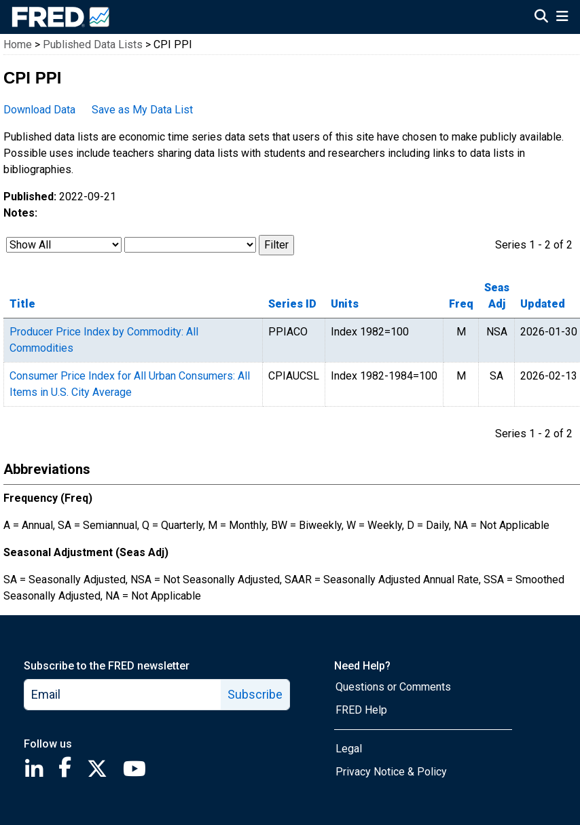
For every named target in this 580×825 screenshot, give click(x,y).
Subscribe (255, 694)
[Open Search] (541, 17)
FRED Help (361, 709)
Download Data (39, 109)
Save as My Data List (142, 109)
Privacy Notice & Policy (391, 771)
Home (17, 44)
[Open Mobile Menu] (562, 17)
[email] (122, 695)
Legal (349, 748)
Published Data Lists (93, 44)
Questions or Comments (393, 686)
